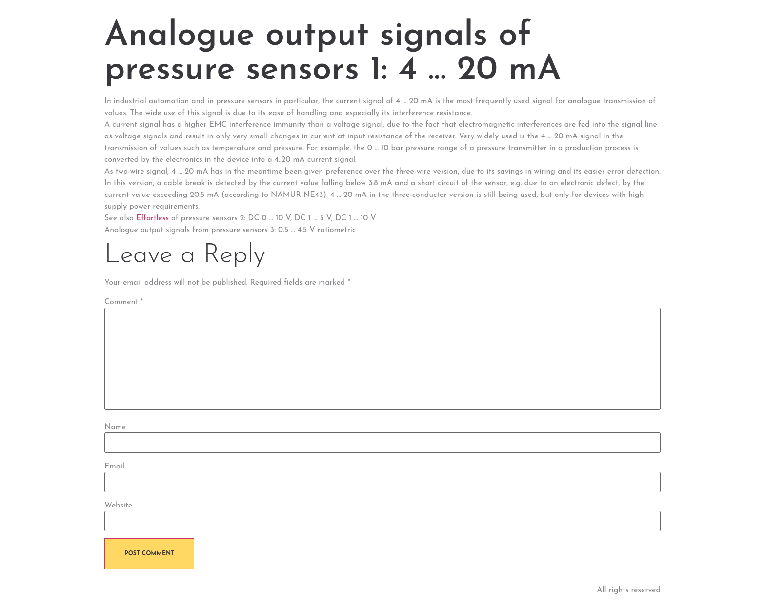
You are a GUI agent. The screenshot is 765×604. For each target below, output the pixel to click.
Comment (123, 302)
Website (118, 505)
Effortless (152, 218)
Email (114, 466)
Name (115, 427)
